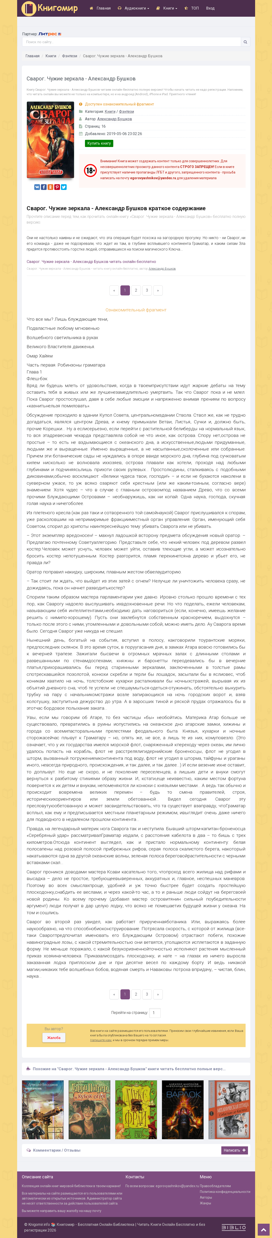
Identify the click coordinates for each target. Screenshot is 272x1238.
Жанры (205, 1203)
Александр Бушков (114, 119)
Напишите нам (100, 1040)
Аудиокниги (133, 8)
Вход (210, 8)
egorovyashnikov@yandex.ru (177, 1186)
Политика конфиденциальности (225, 1192)
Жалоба (53, 1038)
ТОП (191, 8)
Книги (166, 8)
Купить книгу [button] (99, 143)
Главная (100, 8)
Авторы (206, 1197)
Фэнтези (69, 56)
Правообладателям (215, 1186)
